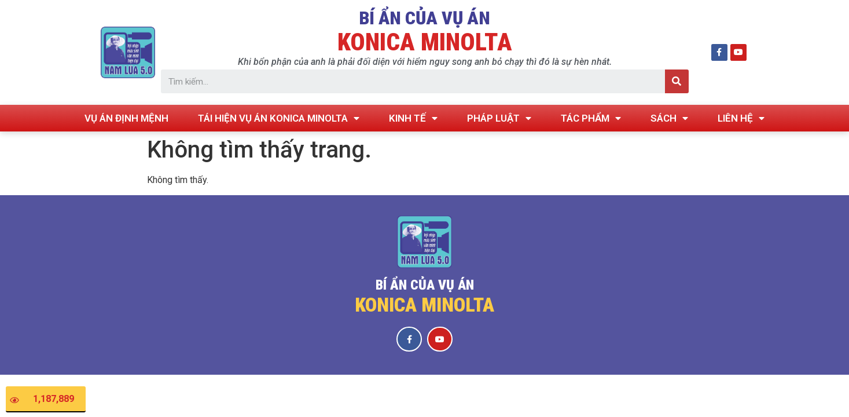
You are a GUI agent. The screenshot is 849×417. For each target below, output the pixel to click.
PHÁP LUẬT (499, 118)
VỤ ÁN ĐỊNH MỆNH (126, 118)
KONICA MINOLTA (424, 42)
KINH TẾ (413, 118)
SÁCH (669, 118)
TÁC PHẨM (591, 118)
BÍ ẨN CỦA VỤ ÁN (424, 18)
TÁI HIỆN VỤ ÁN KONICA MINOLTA (278, 118)
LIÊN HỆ (741, 118)
